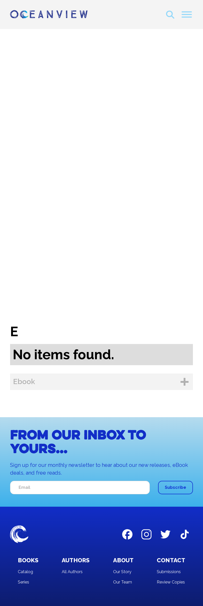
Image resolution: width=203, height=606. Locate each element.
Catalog (25, 571)
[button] (187, 14)
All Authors (72, 571)
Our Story (122, 571)
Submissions (169, 571)
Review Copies (171, 582)
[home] (49, 14)
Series (23, 582)
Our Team (122, 582)
